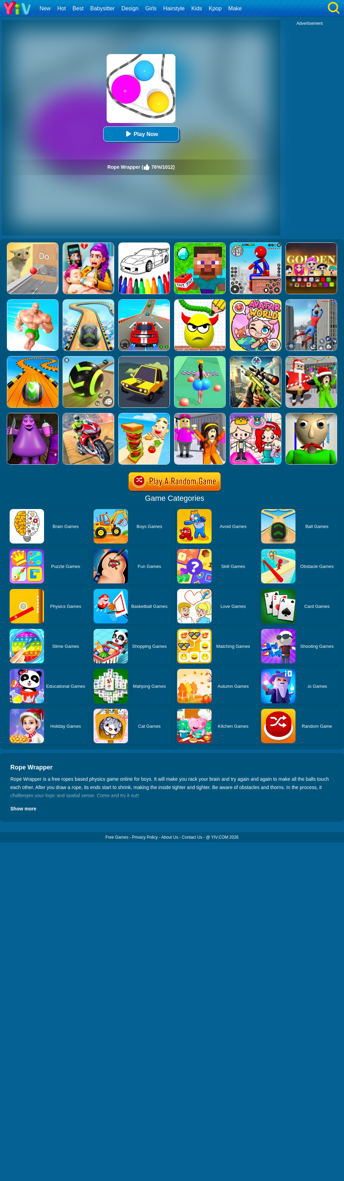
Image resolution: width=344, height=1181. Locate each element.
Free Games (116, 837)
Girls (151, 8)
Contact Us (192, 837)
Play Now (141, 134)
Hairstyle (174, 8)
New (45, 8)
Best (78, 8)
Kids (196, 8)
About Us (169, 837)
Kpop (215, 8)
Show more (23, 808)
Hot (61, 8)
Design (130, 8)
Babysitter (102, 8)
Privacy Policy (145, 837)
